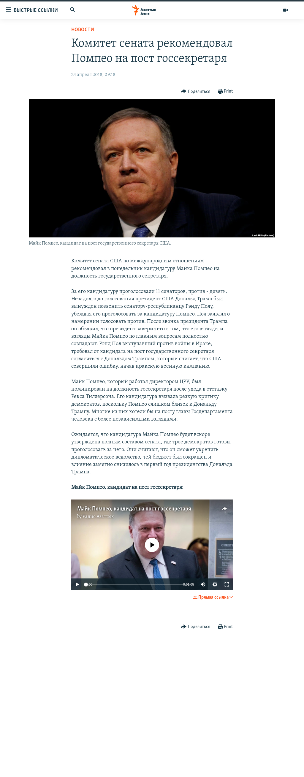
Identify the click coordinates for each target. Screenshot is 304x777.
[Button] (195, 92)
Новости (82, 30)
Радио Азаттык (98, 516)
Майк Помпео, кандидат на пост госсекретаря (134, 509)
